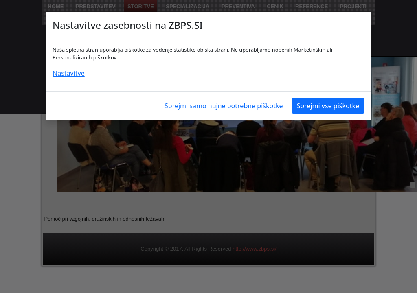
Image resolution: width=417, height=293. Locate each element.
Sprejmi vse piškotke (328, 105)
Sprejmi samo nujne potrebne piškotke (224, 105)
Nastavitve (69, 73)
